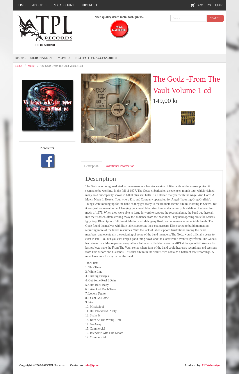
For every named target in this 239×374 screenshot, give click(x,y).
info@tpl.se (91, 365)
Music (31, 65)
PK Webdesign (211, 365)
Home (18, 65)
